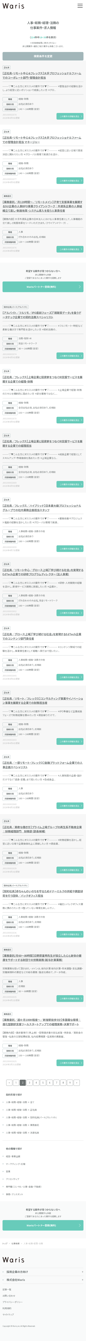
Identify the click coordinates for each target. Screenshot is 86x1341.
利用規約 (7, 1308)
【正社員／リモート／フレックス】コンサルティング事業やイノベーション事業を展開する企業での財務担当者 (43, 700)
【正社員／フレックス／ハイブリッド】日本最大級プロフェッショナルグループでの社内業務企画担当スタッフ (42, 508)
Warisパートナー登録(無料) (41, 286)
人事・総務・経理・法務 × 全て (20, 1102)
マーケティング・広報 (15, 1164)
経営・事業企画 (13, 1156)
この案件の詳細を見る (69, 116)
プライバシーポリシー (13, 1302)
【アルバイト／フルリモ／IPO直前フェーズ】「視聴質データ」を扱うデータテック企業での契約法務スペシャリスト (42, 315)
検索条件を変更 (43, 56)
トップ (5, 1243)
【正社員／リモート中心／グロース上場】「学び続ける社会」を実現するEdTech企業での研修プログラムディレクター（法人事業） (43, 572)
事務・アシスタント (14, 1194)
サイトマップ (8, 1314)
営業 (8, 1171)
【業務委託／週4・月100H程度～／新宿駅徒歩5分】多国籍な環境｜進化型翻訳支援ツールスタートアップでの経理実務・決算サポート (42, 1022)
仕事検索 (15, 1243)
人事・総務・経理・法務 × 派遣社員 (22, 1132)
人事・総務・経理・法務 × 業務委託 (22, 1125)
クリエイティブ (12, 1179)
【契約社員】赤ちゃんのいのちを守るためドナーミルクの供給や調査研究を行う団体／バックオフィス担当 (43, 893)
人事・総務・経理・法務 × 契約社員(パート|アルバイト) (31, 1117)
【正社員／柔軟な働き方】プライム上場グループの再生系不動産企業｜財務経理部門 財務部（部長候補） (42, 829)
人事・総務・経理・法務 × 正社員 (21, 1109)
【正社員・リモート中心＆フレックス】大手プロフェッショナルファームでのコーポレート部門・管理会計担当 (42, 75)
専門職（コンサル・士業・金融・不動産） (24, 1186)
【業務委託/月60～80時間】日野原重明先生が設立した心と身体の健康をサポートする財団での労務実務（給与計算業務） (42, 958)
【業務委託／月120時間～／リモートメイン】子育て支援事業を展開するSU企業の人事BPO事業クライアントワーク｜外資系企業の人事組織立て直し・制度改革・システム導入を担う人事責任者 (42, 206)
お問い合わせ (9, 1295)
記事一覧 (7, 1289)
